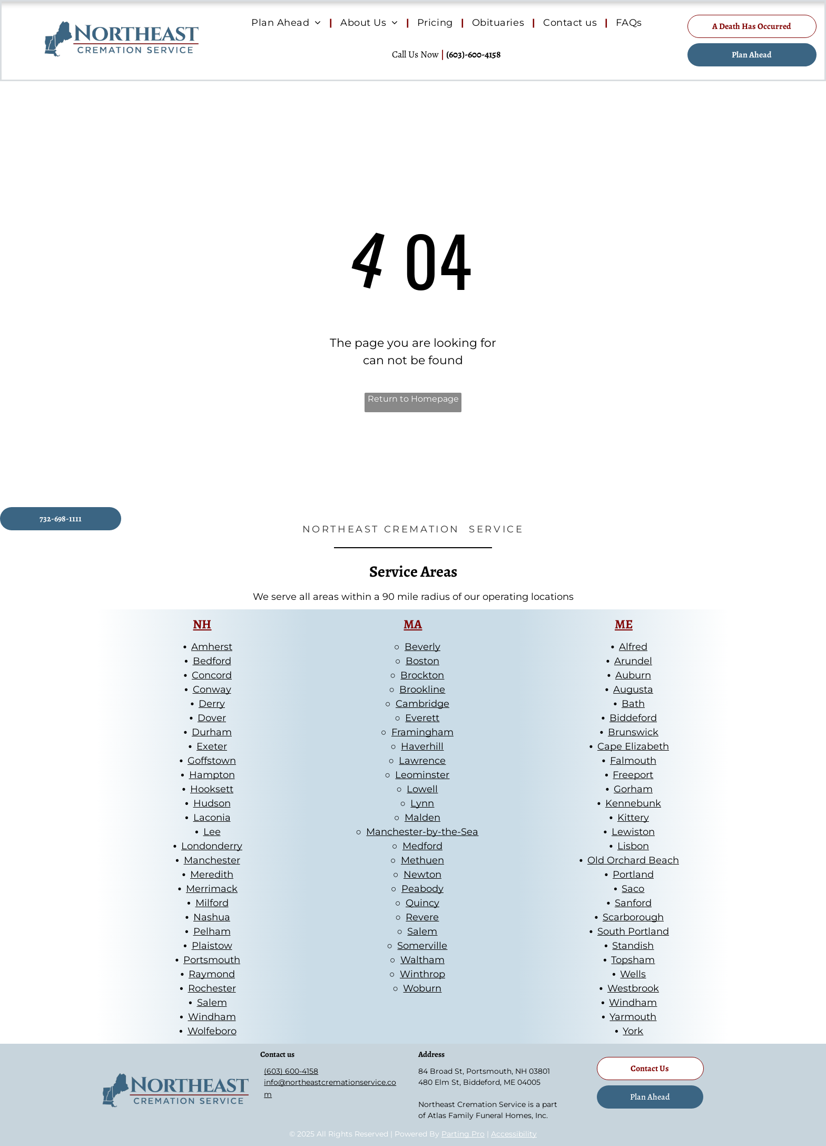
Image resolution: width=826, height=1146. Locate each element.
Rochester (212, 988)
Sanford (633, 903)
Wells (633, 974)
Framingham (422, 732)
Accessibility (514, 1134)
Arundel (633, 661)
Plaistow (212, 945)
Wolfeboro (212, 1031)
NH (202, 624)
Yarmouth (632, 1017)
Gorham (633, 789)
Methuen (422, 860)
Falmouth (633, 760)
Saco (633, 889)
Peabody (422, 889)
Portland (633, 874)
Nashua (211, 917)
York (633, 1031)
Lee (212, 832)
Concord (212, 675)
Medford (422, 846)
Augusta (633, 689)
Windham (212, 1017)
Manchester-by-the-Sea (422, 832)
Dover (212, 718)
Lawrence (422, 760)
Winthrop (422, 974)
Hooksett (211, 789)
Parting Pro (463, 1134)
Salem (212, 1002)
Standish (633, 945)
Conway (212, 689)
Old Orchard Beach (633, 860)
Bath (633, 704)
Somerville (422, 945)
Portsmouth (211, 960)
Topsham (633, 960)
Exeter (211, 746)
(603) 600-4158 (291, 1071)
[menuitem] (287, 23)
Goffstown (212, 760)
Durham (212, 732)
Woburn (422, 988)
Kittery (633, 817)
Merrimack (212, 889)
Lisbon (633, 846)
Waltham (422, 960)
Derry (212, 704)
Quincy (422, 903)
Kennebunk (633, 803)
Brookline (422, 689)
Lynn (422, 803)
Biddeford (633, 718)
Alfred (633, 647)
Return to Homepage (413, 399)
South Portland (633, 931)
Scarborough (633, 917)
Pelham (212, 931)
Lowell (422, 789)
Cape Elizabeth (633, 746)
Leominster (422, 775)
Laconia (212, 817)
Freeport (633, 775)
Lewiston (633, 832)
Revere (422, 917)
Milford (212, 903)
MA (413, 624)
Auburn (633, 675)
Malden (422, 817)
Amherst (211, 647)
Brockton (422, 675)
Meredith (211, 874)
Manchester (212, 860)
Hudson (212, 803)
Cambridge (422, 704)
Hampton (212, 775)
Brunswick (633, 732)
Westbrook (633, 988)
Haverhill (422, 746)
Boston (422, 661)
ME (624, 624)
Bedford (212, 661)
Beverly (422, 647)
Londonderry (211, 846)
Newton (422, 874)
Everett (422, 718)
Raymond (212, 974)
